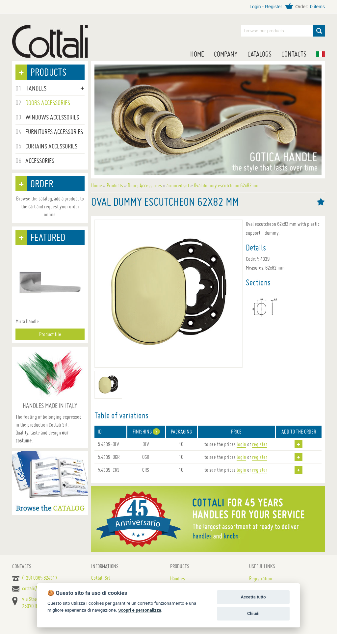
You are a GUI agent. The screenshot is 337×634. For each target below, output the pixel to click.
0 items (317, 6)
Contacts (293, 54)
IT (320, 54)
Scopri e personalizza (139, 610)
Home (197, 54)
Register (273, 6)
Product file (50, 334)
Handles (177, 578)
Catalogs (259, 54)
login (241, 444)
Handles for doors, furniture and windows (50, 41)
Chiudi (253, 613)
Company (226, 54)
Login (255, 6)
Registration (260, 578)
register (259, 444)
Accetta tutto (253, 596)
